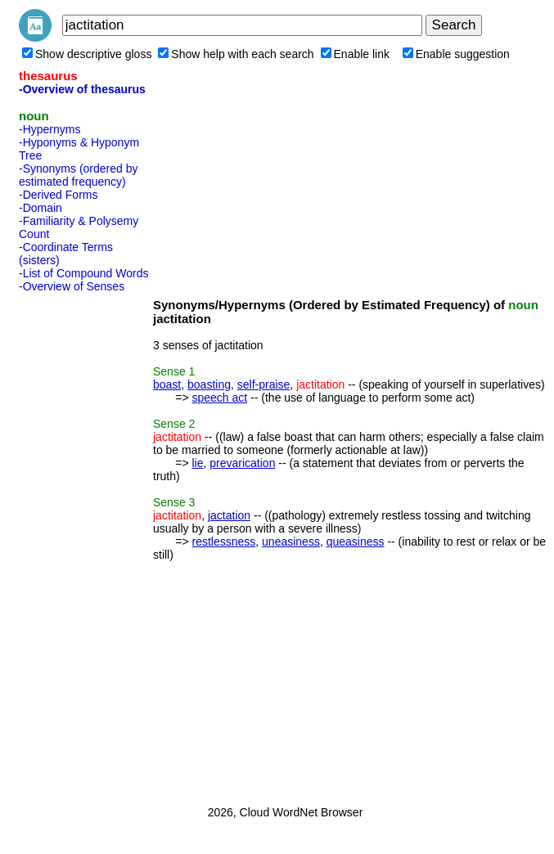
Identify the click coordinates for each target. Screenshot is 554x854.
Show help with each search (235, 54)
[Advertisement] (84, 544)
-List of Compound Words (83, 273)
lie (197, 463)
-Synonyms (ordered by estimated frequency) (78, 175)
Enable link (355, 54)
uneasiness (291, 541)
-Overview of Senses (71, 286)
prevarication (242, 463)
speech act (219, 397)
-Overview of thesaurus (82, 89)
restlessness (223, 541)
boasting (209, 384)
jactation (229, 515)
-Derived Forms (58, 194)
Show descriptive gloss (86, 54)
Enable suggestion (456, 54)
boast (167, 384)
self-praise (264, 384)
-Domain (40, 207)
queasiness (356, 541)
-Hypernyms (49, 129)
